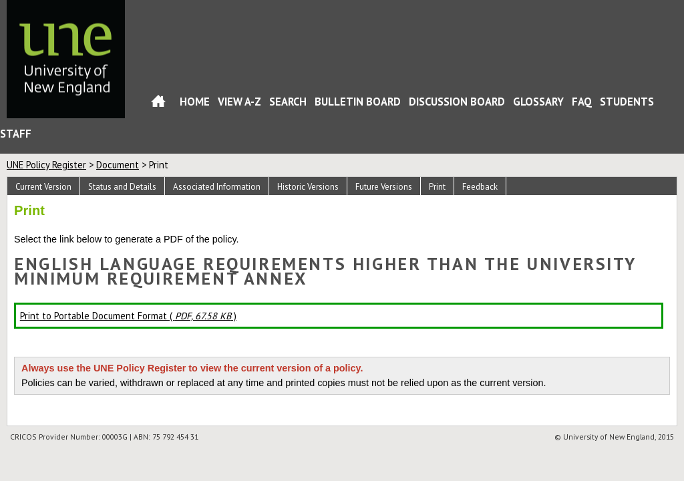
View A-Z (239, 101)
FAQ (582, 101)
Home (158, 104)
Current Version (43, 186)
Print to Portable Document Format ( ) (128, 315)
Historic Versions (308, 186)
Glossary (538, 101)
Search (288, 101)
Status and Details (122, 186)
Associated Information (217, 186)
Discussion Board (457, 101)
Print (437, 186)
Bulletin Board (358, 101)
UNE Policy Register (46, 164)
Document (117, 164)
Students (627, 101)
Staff (15, 133)
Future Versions (383, 186)
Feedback (480, 186)
